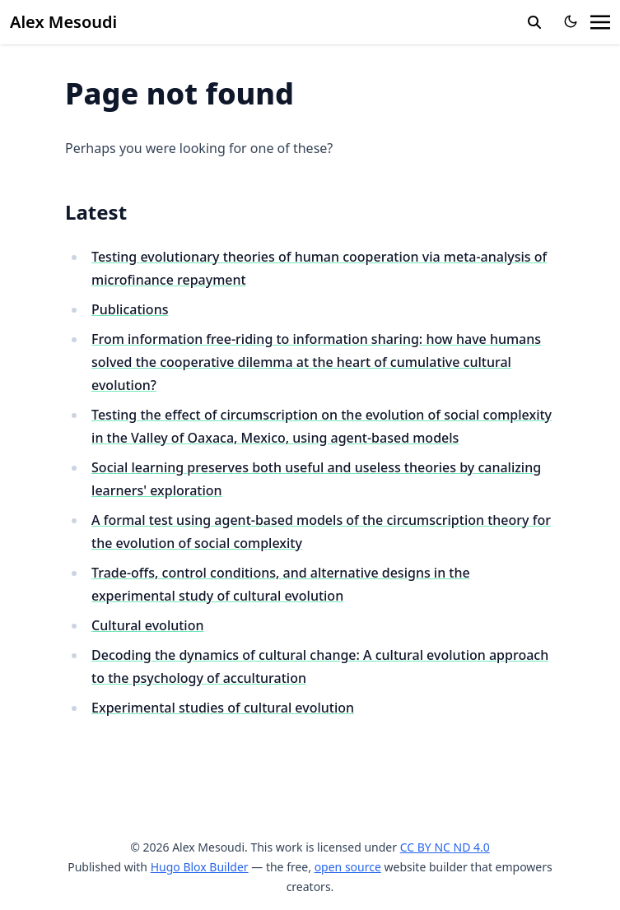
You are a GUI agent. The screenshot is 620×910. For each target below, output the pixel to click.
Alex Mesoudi (63, 22)
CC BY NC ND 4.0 (445, 847)
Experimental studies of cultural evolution (222, 708)
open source (348, 867)
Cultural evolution (147, 625)
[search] (534, 22)
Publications (129, 309)
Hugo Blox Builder (200, 867)
